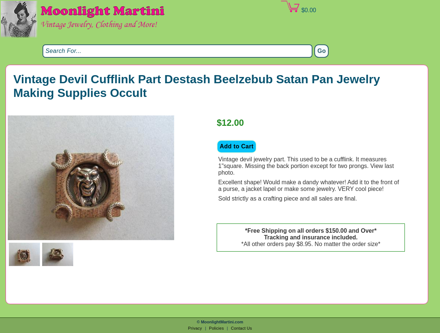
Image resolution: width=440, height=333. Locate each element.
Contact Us (241, 328)
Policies (216, 328)
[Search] (177, 51)
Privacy (195, 328)
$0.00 (298, 7)
